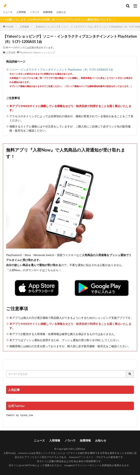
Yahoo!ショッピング (44, 52)
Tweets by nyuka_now (19, 415)
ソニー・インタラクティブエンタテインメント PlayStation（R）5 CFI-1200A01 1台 (61, 69)
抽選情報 (47, 12)
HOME (10, 26)
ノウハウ (34, 12)
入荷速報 (24, 26)
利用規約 (107, 465)
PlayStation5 (25, 52)
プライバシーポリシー (87, 465)
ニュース (7, 12)
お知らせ (61, 12)
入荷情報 (21, 12)
